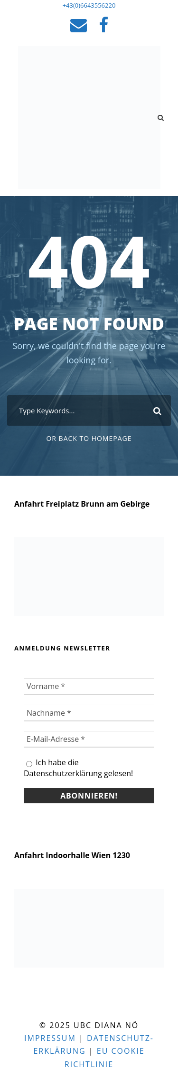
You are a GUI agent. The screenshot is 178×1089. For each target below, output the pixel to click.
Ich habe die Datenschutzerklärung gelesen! (78, 767)
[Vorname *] (89, 686)
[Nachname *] (89, 713)
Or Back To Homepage (88, 438)
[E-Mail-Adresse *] (89, 739)
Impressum (50, 1038)
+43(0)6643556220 (89, 5)
